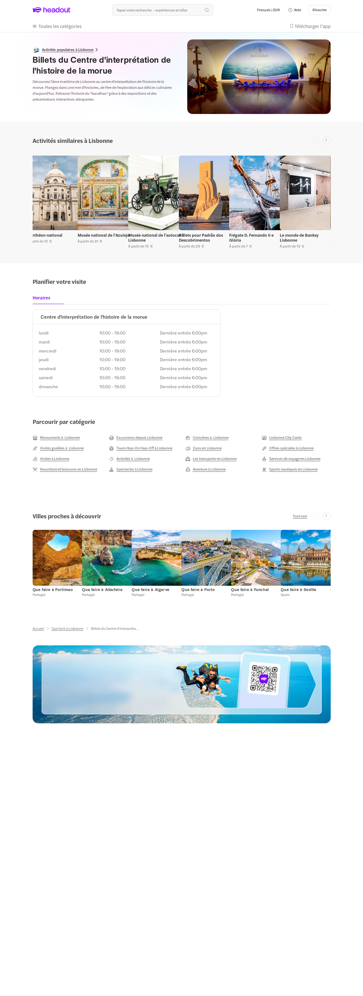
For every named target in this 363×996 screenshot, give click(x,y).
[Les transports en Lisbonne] (211, 459)
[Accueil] (38, 628)
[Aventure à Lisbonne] (205, 469)
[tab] (43, 299)
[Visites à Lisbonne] (51, 459)
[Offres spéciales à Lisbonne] (288, 448)
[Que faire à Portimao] (53, 589)
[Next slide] (327, 140)
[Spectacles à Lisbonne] (130, 469)
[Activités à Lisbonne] (129, 459)
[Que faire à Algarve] (150, 589)
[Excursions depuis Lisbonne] (135, 437)
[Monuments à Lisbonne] (56, 437)
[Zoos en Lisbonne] (203, 448)
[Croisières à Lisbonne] (207, 437)
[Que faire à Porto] (198, 589)
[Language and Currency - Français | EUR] (268, 10)
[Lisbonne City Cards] (282, 437)
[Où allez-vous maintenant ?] (162, 10)
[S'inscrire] (319, 10)
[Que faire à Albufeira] (102, 589)
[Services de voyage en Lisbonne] (291, 459)
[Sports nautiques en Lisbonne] (290, 469)
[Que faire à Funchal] (250, 589)
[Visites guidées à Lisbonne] (58, 448)
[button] (294, 10)
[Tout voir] (300, 515)
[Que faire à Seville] (298, 589)
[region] (182, 200)
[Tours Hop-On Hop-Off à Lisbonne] (140, 448)
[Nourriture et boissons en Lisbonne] (65, 469)
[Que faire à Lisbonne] (67, 628)
